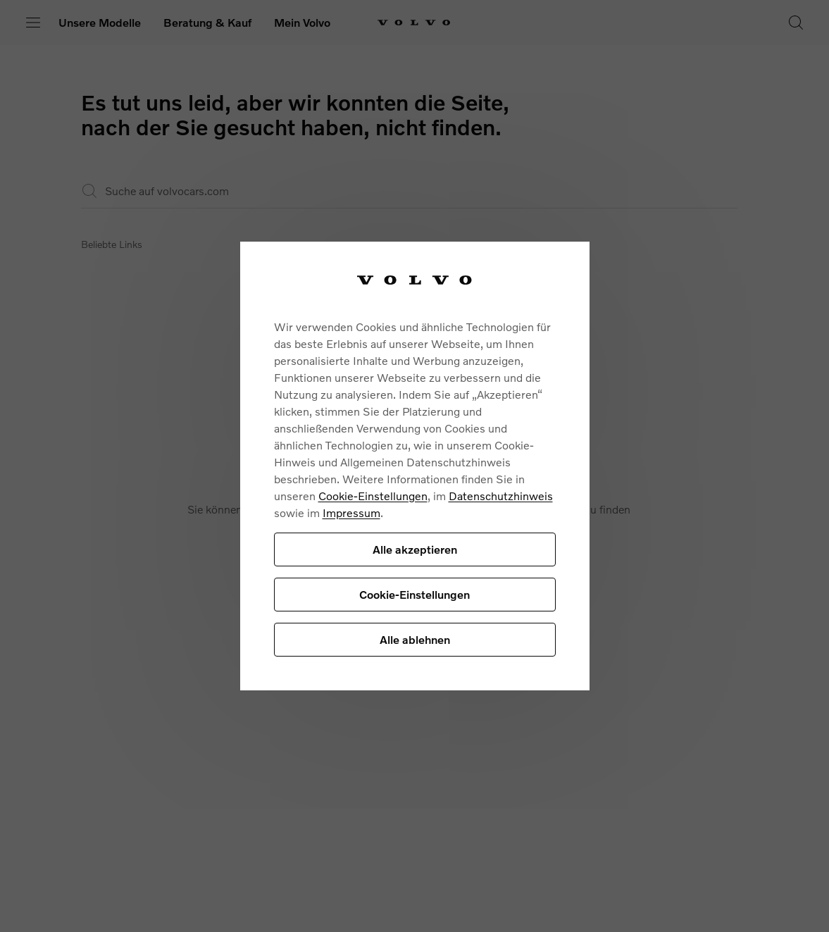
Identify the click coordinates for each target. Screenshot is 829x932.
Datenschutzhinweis (501, 495)
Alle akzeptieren (415, 549)
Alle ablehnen (415, 639)
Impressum (351, 512)
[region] (415, 466)
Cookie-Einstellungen (373, 495)
